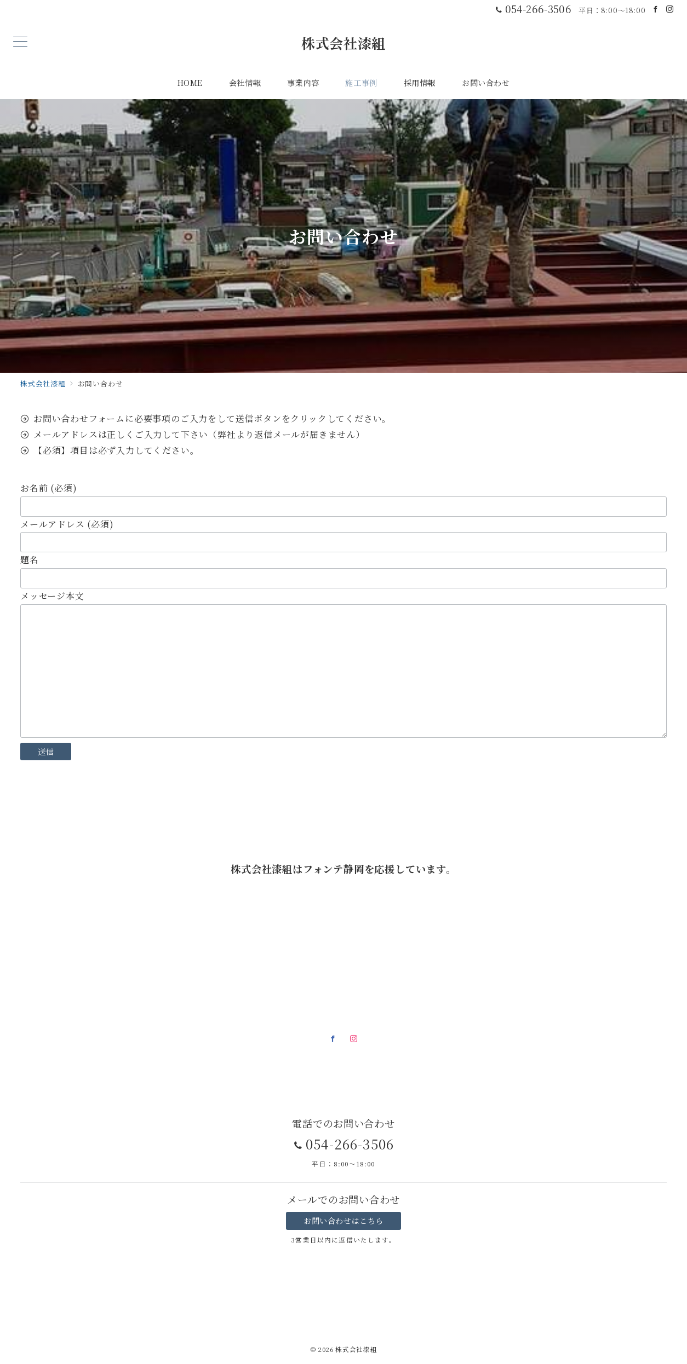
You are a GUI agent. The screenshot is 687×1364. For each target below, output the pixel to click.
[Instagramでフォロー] (670, 9)
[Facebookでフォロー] (656, 9)
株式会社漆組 (343, 43)
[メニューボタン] (20, 42)
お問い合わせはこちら (343, 1220)
